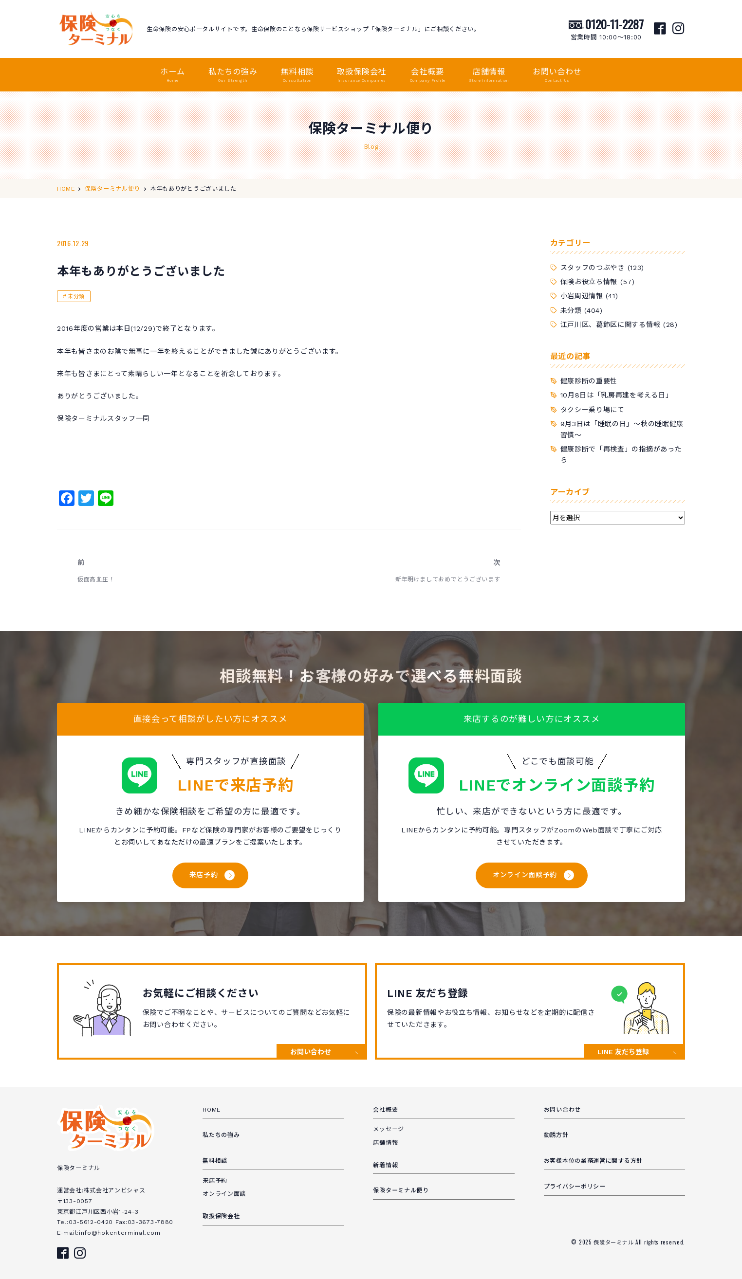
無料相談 (297, 75)
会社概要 (427, 75)
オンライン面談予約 (525, 875)
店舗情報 (489, 75)
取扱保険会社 (361, 75)
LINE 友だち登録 (623, 1052)
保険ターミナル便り (400, 1190)
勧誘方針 (556, 1135)
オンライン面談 (224, 1193)
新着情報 (385, 1165)
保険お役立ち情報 (589, 282)
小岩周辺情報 (581, 296)
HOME (212, 1109)
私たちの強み (233, 75)
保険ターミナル (614, 1242)
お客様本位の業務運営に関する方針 (593, 1160)
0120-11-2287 (614, 24)
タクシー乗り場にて (592, 410)
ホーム (172, 75)
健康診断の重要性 (589, 381)
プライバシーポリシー (575, 1186)
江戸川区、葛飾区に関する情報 (610, 324)
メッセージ (388, 1129)
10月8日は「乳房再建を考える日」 (616, 395)
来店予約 (203, 875)
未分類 (76, 296)
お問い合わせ (557, 75)
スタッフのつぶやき (592, 267)
